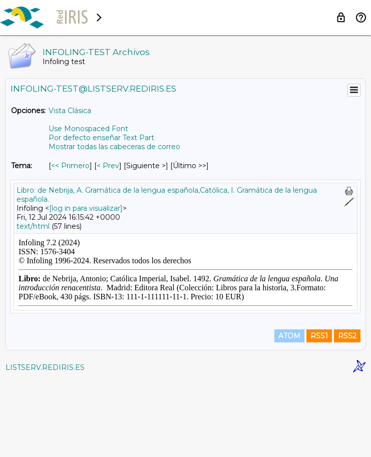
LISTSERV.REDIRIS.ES (45, 444)
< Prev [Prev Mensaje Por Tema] (108, 165)
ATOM (289, 412)
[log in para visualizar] (86, 208)
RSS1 (319, 412)
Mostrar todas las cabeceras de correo (114, 146)
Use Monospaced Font (88, 128)
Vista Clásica (70, 110)
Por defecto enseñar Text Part (101, 137)
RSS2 (347, 412)
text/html (33, 226)
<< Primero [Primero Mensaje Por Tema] (70, 165)
